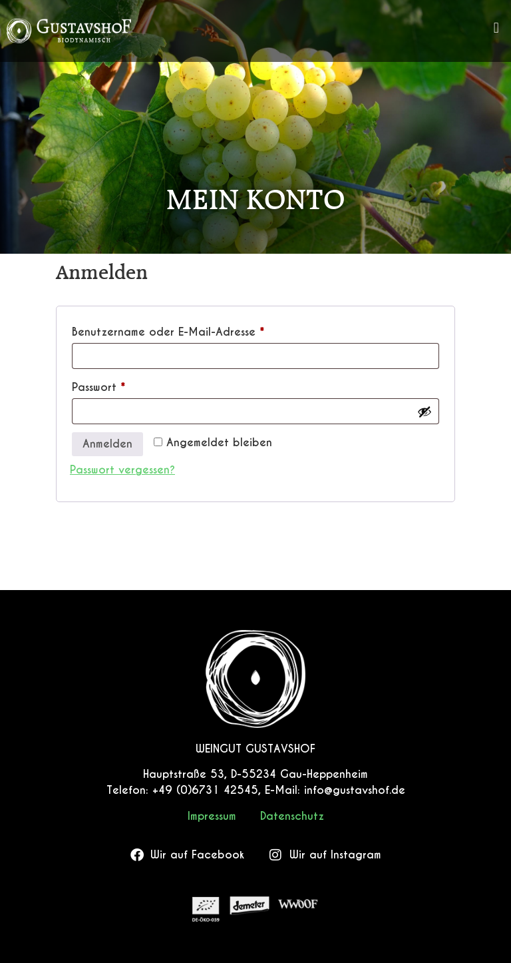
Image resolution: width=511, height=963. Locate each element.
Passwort (128, 385)
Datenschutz (292, 816)
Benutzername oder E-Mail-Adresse (198, 330)
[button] (496, 28)
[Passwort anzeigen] (424, 411)
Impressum (212, 816)
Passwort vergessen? (122, 470)
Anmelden (107, 444)
